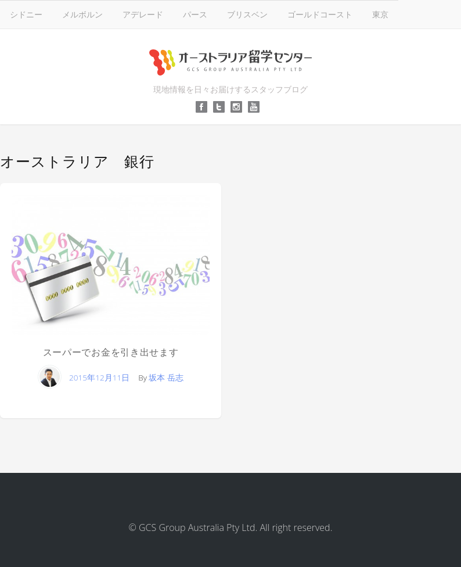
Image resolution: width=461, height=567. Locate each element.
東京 (380, 14)
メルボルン (82, 14)
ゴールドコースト (319, 14)
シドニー (26, 14)
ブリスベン (247, 14)
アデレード (143, 14)
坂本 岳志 (166, 377)
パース (195, 14)
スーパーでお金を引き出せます (111, 352)
